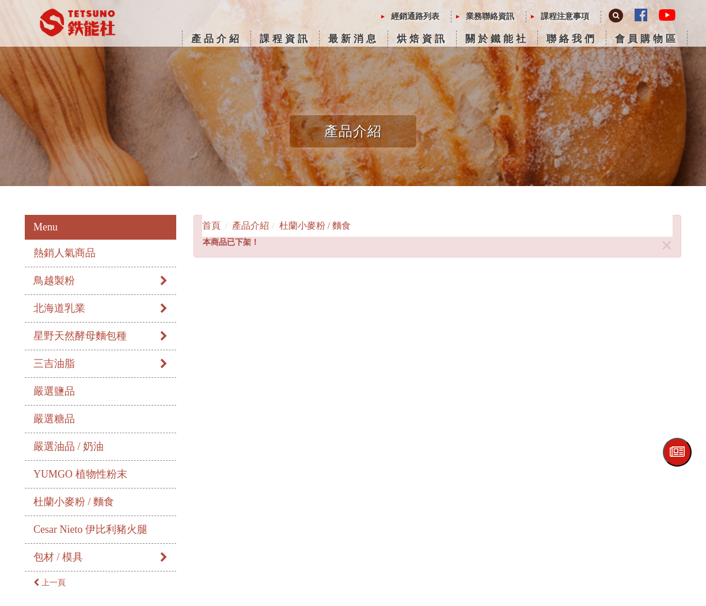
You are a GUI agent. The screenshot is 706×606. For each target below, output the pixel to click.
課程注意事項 (565, 16)
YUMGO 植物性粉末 (80, 474)
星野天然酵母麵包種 (100, 336)
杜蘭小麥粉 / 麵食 (73, 501)
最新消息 (353, 38)
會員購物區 (646, 38)
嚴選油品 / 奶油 (68, 446)
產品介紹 (216, 38)
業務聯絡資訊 (490, 16)
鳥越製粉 (100, 280)
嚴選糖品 (54, 419)
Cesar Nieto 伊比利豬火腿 (90, 529)
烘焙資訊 (422, 38)
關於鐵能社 (497, 38)
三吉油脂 (100, 363)
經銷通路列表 (415, 16)
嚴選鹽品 (54, 391)
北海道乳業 (100, 308)
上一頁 (49, 582)
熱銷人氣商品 (64, 253)
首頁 (211, 225)
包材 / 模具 (100, 557)
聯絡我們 (571, 38)
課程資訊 (285, 38)
